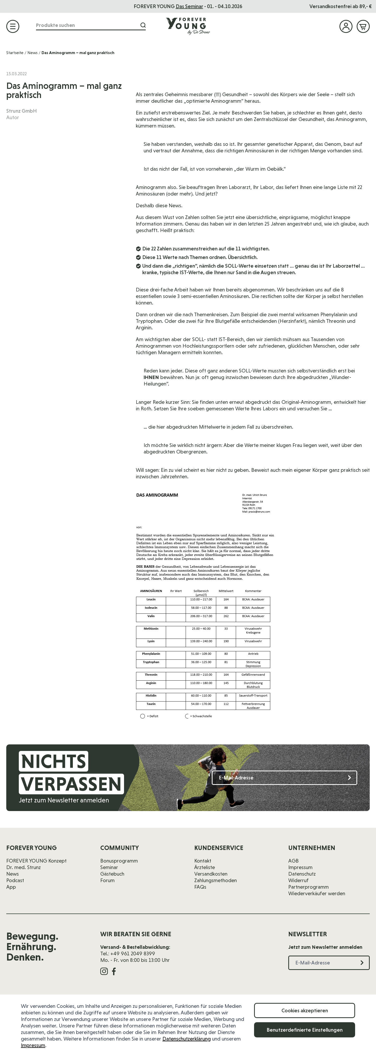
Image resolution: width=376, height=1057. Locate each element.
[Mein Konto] (346, 26)
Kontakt (202, 861)
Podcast (15, 880)
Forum (107, 880)
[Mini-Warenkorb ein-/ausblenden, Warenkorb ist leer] (363, 26)
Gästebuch (112, 874)
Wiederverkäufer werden (316, 893)
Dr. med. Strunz (23, 867)
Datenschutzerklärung (186, 1039)
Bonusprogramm (119, 861)
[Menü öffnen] (12, 26)
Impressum (33, 1045)
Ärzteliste (204, 867)
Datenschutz (302, 874)
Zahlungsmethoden (215, 880)
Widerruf (298, 880)
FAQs (200, 887)
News (32, 52)
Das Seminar (189, 6)
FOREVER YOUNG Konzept (36, 861)
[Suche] (143, 25)
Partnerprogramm (308, 887)
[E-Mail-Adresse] (284, 778)
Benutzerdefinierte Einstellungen (305, 1030)
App (11, 887)
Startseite (15, 52)
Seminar (109, 867)
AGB (293, 861)
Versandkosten (210, 874)
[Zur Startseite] (188, 26)
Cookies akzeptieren (304, 1010)
